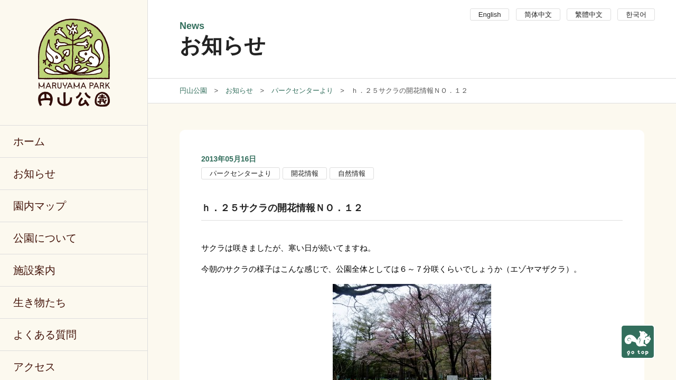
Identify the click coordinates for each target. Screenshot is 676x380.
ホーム (29, 141)
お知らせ (34, 173)
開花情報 (304, 173)
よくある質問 (45, 334)
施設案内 (34, 270)
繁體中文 (589, 14)
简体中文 (538, 14)
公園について (45, 238)
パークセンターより (240, 173)
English (489, 14)
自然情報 (351, 173)
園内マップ (39, 206)
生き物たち (39, 302)
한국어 (636, 14)
